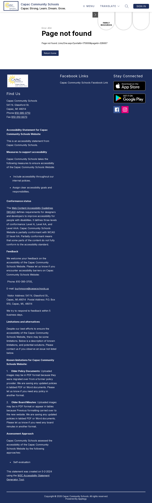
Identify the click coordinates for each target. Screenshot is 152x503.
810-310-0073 (19, 116)
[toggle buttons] (95, 15)
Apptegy (82, 499)
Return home (50, 53)
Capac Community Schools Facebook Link (84, 82)
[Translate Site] (109, 6)
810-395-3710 (22, 112)
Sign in (141, 6)
